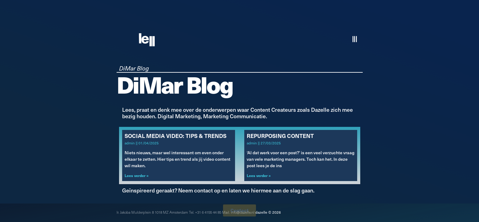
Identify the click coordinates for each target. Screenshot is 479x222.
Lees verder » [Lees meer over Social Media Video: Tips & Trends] (137, 175)
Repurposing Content (280, 135)
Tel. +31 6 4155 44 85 (205, 212)
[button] (355, 39)
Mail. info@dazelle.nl (238, 212)
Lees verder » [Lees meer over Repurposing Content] (259, 175)
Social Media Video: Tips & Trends (175, 135)
